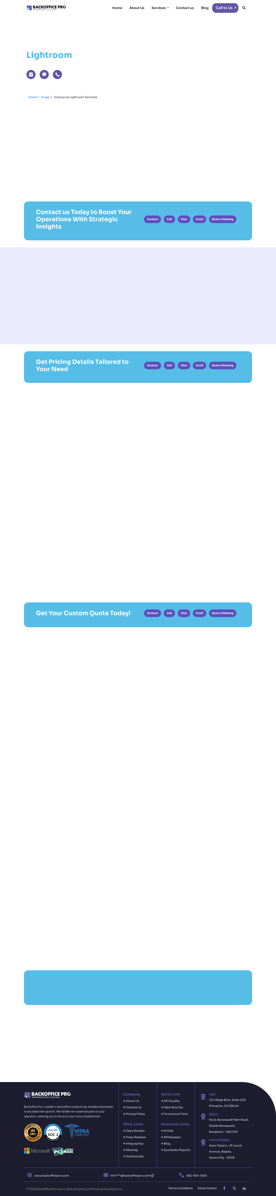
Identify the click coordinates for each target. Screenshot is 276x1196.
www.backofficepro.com (51, 1175)
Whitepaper (172, 1137)
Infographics (135, 1143)
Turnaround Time (176, 1114)
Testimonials (135, 1156)
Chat (184, 219)
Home (117, 8)
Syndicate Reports (177, 1150)
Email (199, 219)
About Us (136, 8)
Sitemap (132, 1150)
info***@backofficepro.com (132, 1175)
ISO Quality (172, 1101)
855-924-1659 (196, 1175)
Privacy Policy (135, 1114)
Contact (152, 219)
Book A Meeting (222, 219)
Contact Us (134, 1107)
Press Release (136, 1137)
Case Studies (135, 1131)
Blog (205, 8)
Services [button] (159, 8)
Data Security (173, 1107)
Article (168, 1131)
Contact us (185, 8)
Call (169, 219)
